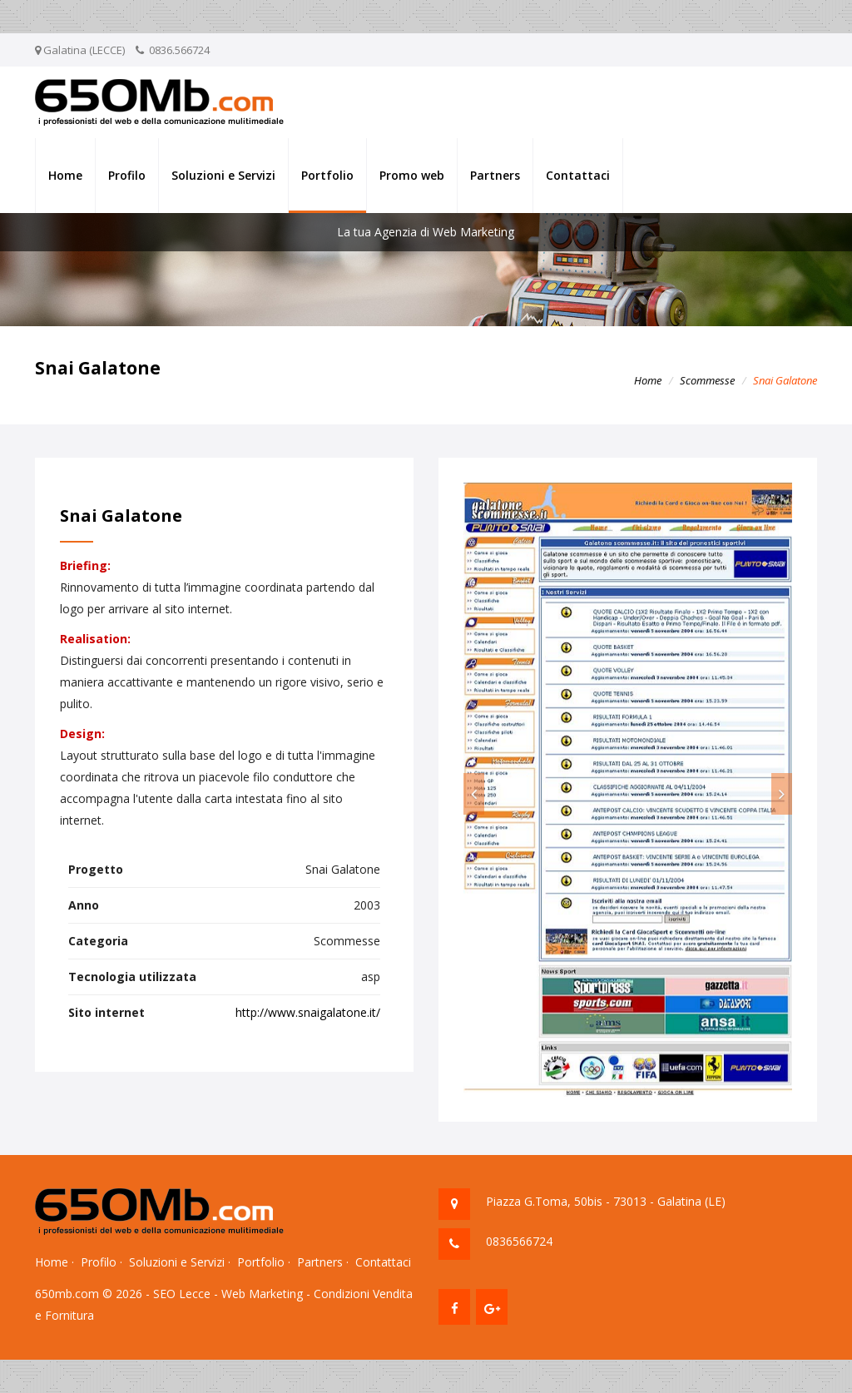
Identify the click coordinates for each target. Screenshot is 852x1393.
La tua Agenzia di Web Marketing (425, 232)
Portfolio (327, 175)
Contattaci (578, 175)
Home (65, 175)
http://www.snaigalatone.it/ (307, 1012)
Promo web (411, 175)
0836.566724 (179, 49)
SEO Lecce (182, 1293)
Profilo (127, 175)
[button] (473, 794)
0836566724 (519, 1241)
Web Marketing (262, 1293)
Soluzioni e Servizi (223, 175)
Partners (495, 175)
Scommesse (707, 380)
